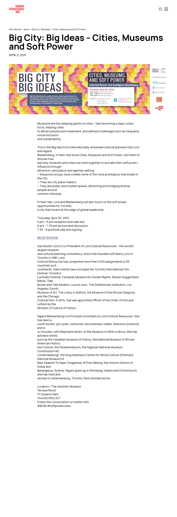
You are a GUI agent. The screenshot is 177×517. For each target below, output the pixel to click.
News (26, 29)
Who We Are (15, 29)
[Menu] (166, 9)
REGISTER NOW (47, 238)
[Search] (160, 9)
